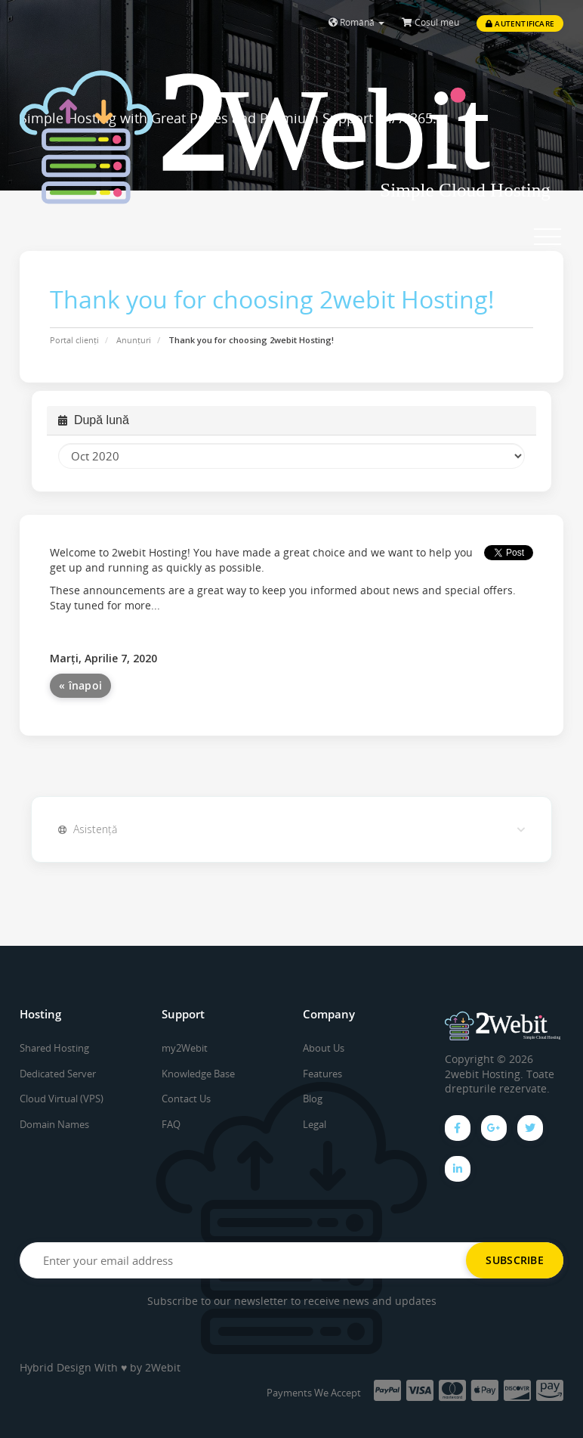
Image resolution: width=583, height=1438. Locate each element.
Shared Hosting (54, 1048)
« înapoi (80, 685)
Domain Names (54, 1124)
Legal (314, 1124)
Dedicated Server (58, 1073)
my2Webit (185, 1048)
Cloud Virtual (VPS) (61, 1098)
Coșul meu (430, 22)
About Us (323, 1048)
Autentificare (520, 23)
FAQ (171, 1124)
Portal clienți (74, 340)
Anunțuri (133, 340)
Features (322, 1073)
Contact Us (186, 1098)
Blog (312, 1098)
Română (356, 22)
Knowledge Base (198, 1073)
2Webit (162, 1367)
